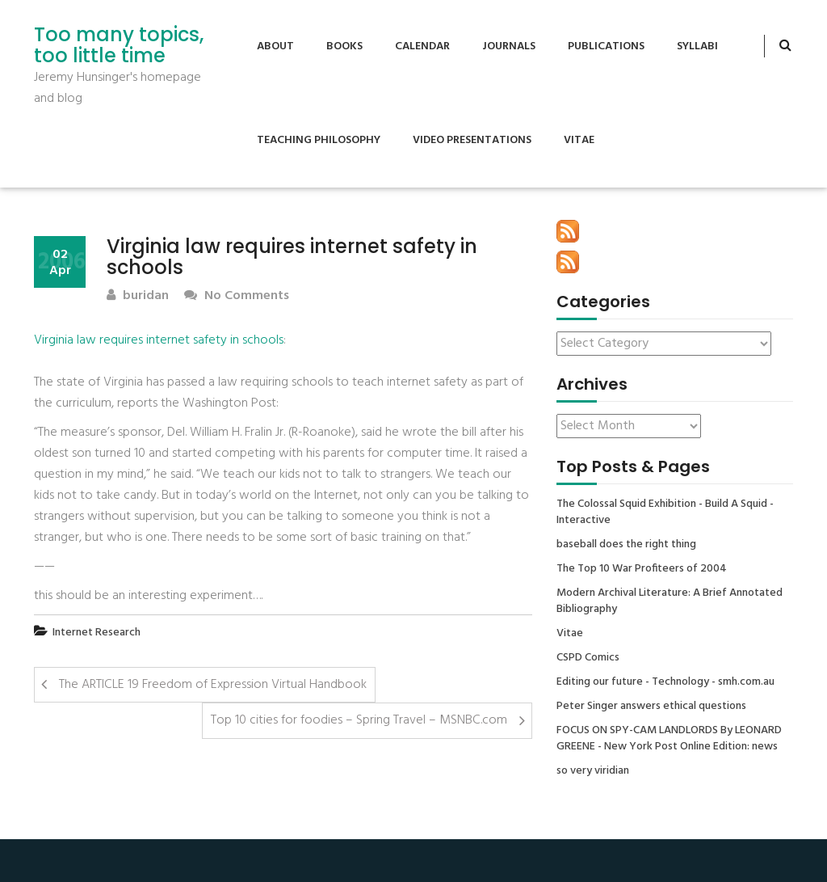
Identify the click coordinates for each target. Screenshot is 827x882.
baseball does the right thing (626, 545)
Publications (606, 46)
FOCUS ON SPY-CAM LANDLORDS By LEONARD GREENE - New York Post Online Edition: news (669, 739)
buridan (138, 296)
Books (344, 46)
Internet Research (96, 632)
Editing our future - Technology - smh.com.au (665, 682)
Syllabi (697, 46)
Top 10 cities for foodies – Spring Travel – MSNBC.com (359, 720)
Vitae (579, 140)
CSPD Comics (587, 658)
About (275, 46)
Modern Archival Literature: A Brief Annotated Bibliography (669, 601)
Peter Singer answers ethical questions (651, 706)
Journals (508, 46)
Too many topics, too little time (119, 45)
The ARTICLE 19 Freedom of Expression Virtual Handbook (213, 684)
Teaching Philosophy (318, 140)
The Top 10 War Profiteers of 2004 (641, 569)
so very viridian (592, 771)
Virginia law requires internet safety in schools (158, 340)
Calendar (422, 46)
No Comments (236, 296)
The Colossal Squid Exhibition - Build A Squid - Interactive (665, 512)
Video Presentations (472, 140)
